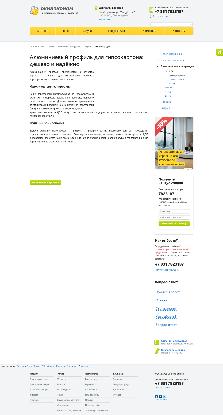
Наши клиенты (92, 395)
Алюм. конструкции (38, 389)
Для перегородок (177, 75)
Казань (37, 366)
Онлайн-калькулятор (174, 341)
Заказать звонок (160, 16)
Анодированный (176, 80)
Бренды (172, 84)
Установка (62, 379)
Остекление (63, 405)
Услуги (87, 30)
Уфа (76, 366)
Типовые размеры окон (96, 410)
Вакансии (117, 379)
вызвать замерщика (45, 182)
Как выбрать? (165, 317)
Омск (29, 366)
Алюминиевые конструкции (69, 47)
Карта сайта (161, 399)
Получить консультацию (167, 270)
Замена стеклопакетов (68, 400)
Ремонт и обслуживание (69, 410)
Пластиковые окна (172, 53)
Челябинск (49, 366)
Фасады (168, 92)
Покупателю (116, 30)
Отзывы (161, 300)
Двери (168, 96)
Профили (166, 101)
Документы (118, 389)
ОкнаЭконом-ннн (37, 47)
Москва (84, 366)
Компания (149, 30)
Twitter (164, 396)
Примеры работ (167, 292)
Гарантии (89, 384)
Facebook (156, 396)
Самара (20, 366)
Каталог (51, 47)
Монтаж (168, 88)
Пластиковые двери (172, 60)
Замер (60, 395)
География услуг (121, 384)
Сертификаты (165, 308)
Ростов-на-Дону (63, 366)
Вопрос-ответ (166, 325)
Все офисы (104, 19)
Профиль (87, 47)
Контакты (178, 30)
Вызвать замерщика (173, 350)
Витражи (166, 108)
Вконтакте (160, 396)
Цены (65, 30)
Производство (64, 389)
